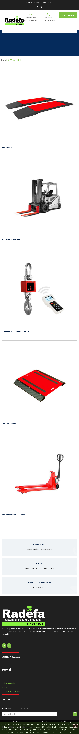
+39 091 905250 (46, 549)
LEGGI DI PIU (56, 732)
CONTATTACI (68, 15)
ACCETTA (67, 732)
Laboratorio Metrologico (11, 691)
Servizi (4, 679)
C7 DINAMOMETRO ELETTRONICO (15, 331)
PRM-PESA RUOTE (9, 423)
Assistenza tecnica (8, 683)
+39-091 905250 (48, 20)
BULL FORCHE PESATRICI (11, 239)
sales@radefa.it (30, 20)
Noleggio (5, 687)
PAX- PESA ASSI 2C (9, 147)
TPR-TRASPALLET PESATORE (13, 515)
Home (3, 60)
